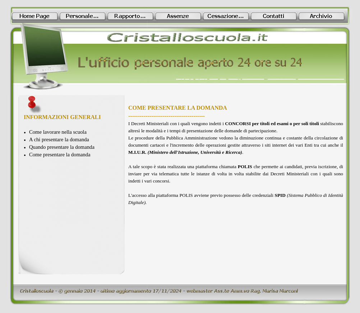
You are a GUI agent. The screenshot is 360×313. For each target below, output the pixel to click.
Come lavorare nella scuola (58, 132)
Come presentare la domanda (60, 154)
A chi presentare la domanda (59, 139)
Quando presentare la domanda (61, 147)
